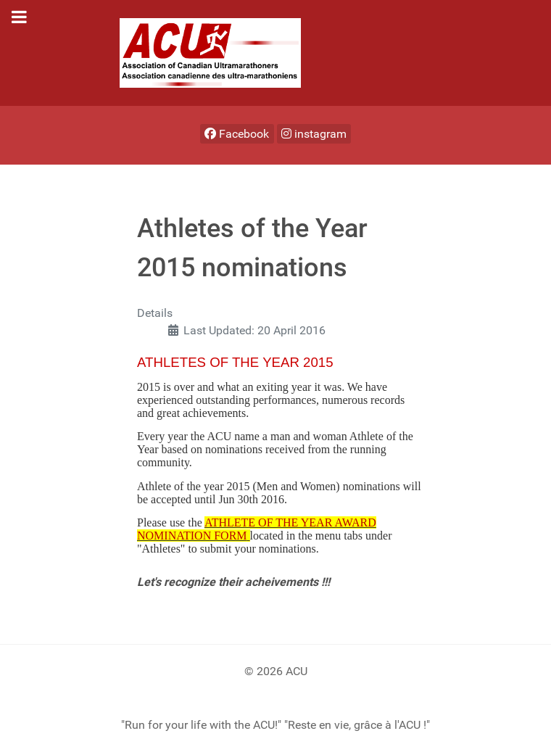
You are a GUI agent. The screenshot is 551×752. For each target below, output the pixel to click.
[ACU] (210, 52)
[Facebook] (237, 134)
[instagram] (314, 134)
